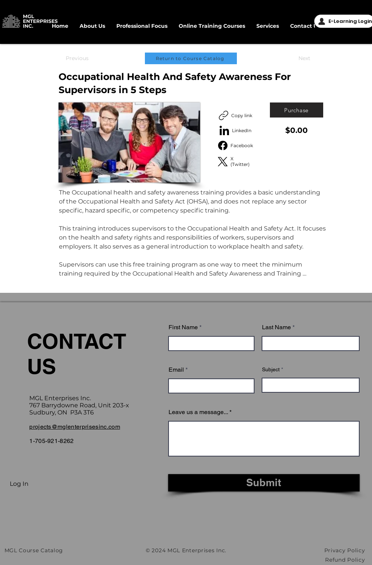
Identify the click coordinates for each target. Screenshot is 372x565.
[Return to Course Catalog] (191, 58)
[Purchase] (296, 110)
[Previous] (77, 58)
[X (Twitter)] (235, 161)
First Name (183, 327)
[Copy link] (235, 115)
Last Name (276, 327)
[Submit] (264, 482)
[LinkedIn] (236, 130)
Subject (271, 369)
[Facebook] (235, 145)
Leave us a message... (198, 412)
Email (176, 370)
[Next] (304, 58)
